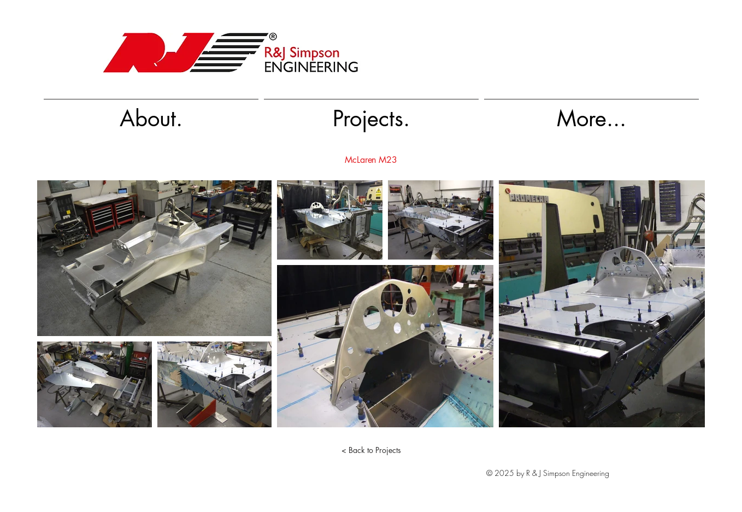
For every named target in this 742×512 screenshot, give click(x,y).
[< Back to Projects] (371, 450)
